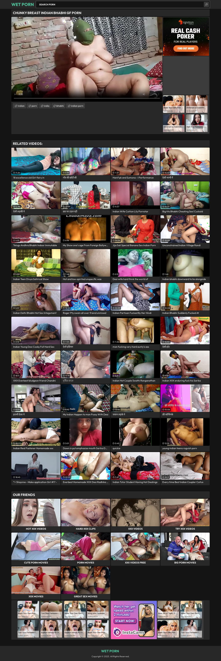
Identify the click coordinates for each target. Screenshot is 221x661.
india (46, 105)
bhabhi (60, 105)
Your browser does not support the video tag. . (86, 59)
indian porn (77, 105)
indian (21, 105)
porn (34, 105)
